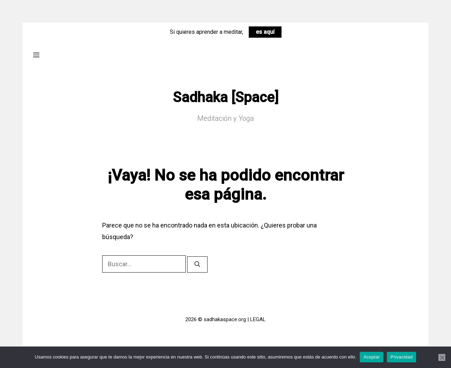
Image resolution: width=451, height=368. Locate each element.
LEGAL (258, 319)
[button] (36, 55)
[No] (442, 357)
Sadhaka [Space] (225, 97)
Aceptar (371, 357)
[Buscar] (197, 264)
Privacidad (401, 357)
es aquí (265, 32)
